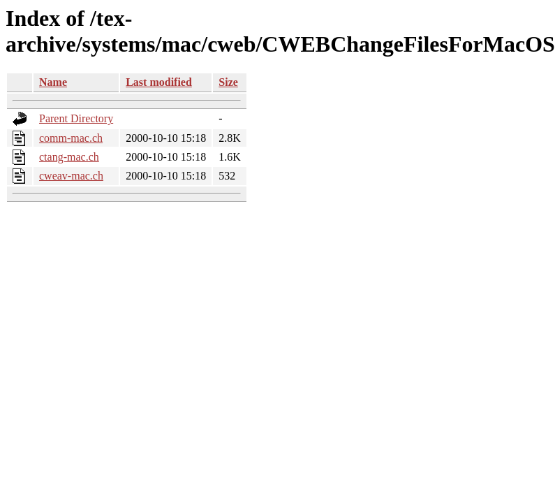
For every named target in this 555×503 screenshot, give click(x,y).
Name (53, 82)
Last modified (159, 82)
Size (228, 82)
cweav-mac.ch (71, 176)
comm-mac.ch (71, 138)
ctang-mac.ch (69, 157)
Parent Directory (76, 118)
